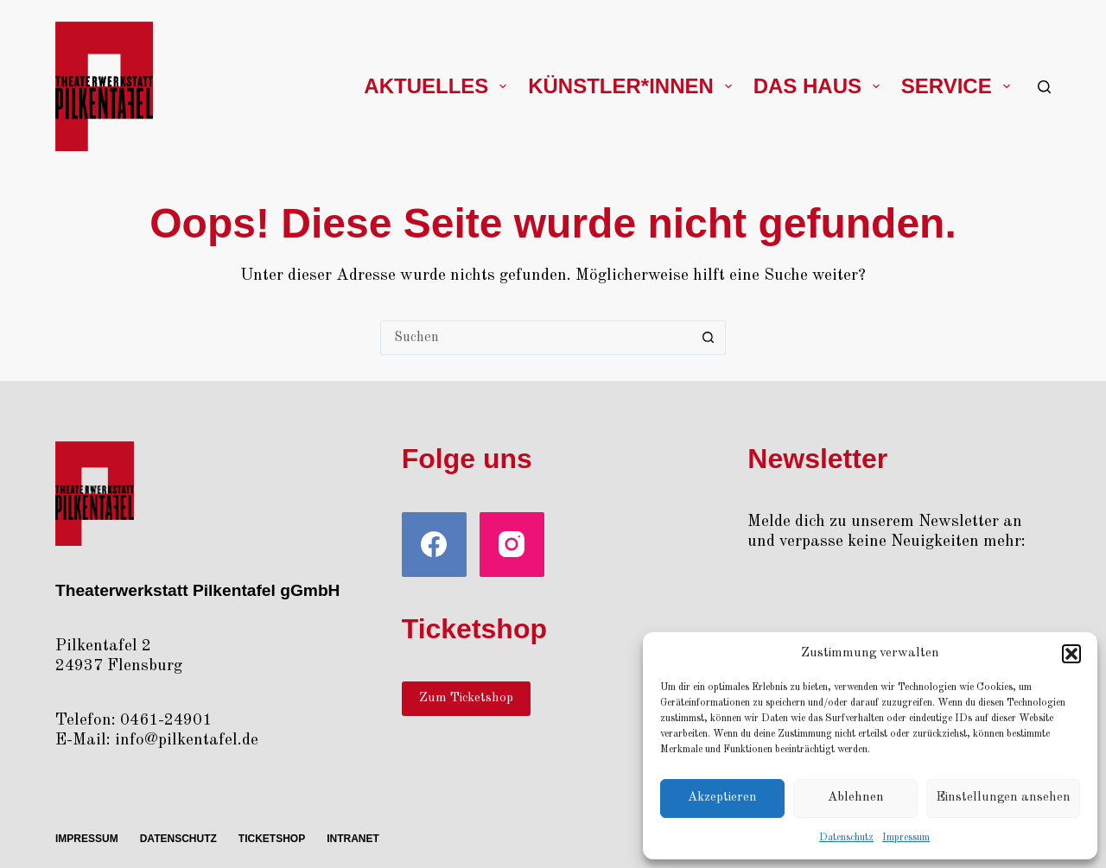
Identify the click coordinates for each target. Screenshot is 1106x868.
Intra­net (353, 839)
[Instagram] (512, 544)
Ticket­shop (271, 839)
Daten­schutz (846, 838)
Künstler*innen (633, 86)
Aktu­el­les (438, 86)
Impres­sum (906, 838)
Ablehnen (856, 797)
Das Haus (820, 86)
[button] (1071, 653)
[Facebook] (434, 544)
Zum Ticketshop (466, 698)
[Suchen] (1044, 86)
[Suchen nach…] (535, 337)
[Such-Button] (708, 337)
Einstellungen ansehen (1003, 797)
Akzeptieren (722, 797)
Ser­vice (959, 86)
